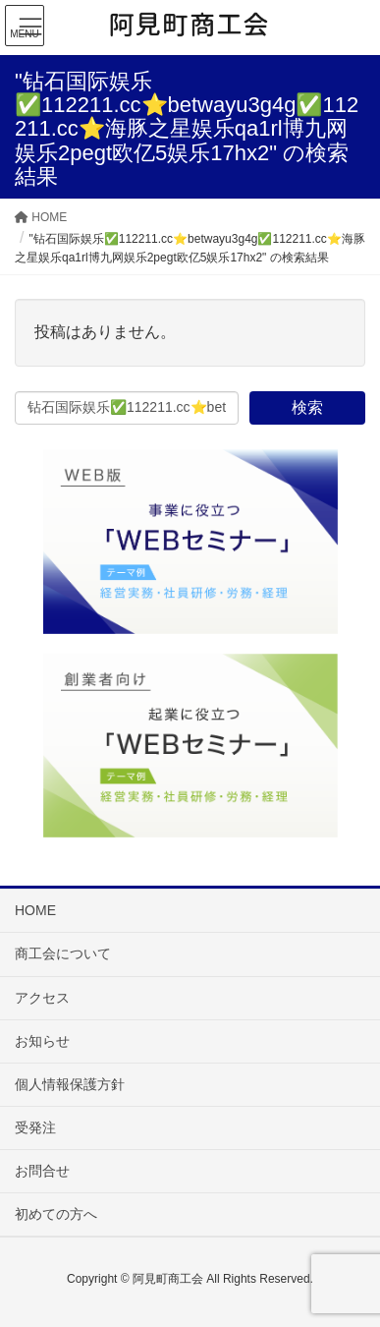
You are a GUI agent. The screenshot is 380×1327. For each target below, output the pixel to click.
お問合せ (42, 1171)
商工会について (63, 953)
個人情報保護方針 (70, 1084)
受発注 (35, 1127)
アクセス (42, 998)
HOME (35, 910)
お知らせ (42, 1041)
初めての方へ (56, 1214)
